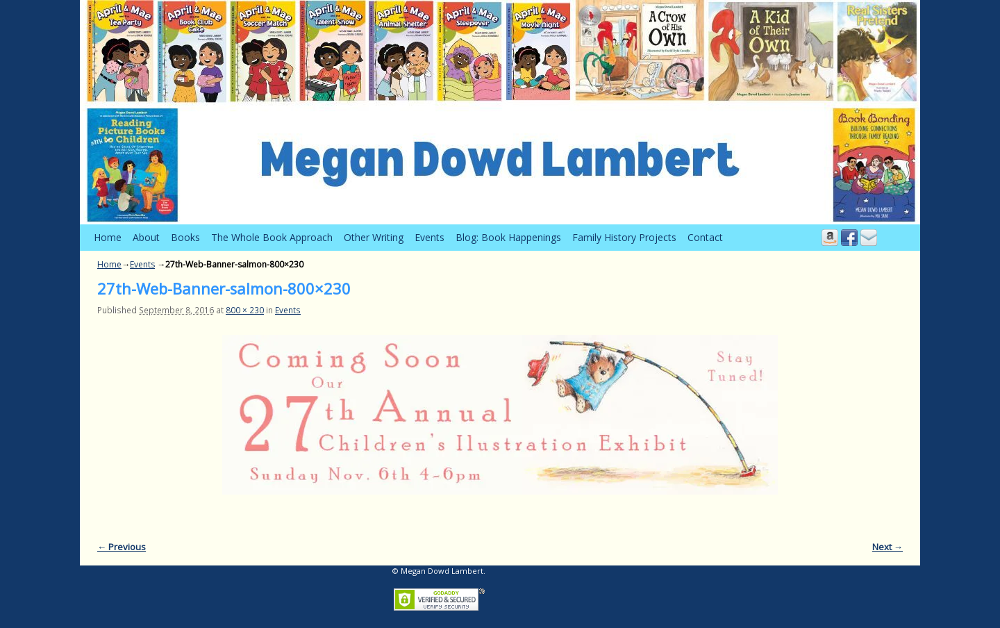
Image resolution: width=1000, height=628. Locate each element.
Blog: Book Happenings (508, 237)
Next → (887, 546)
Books (185, 237)
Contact (705, 237)
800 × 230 (245, 309)
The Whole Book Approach (272, 237)
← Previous (121, 546)
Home (108, 237)
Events (429, 237)
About (146, 237)
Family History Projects (624, 237)
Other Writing (373, 237)
